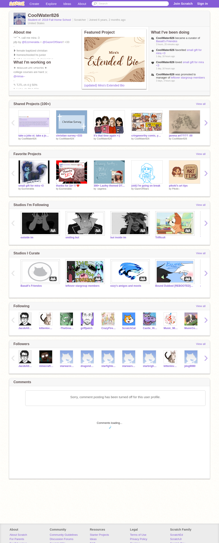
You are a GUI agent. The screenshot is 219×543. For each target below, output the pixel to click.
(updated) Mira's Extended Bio (104, 85)
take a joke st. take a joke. (34, 135)
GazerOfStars (142, 188)
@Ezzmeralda (30, 42)
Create (34, 4)
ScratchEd (176, 534)
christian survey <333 (69, 135)
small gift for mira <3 (31, 185)
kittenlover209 (46, 328)
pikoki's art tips (178, 185)
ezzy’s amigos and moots (125, 285)
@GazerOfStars (52, 42)
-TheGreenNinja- (67, 328)
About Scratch (18, 534)
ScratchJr (176, 539)
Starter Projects (99, 534)
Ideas (67, 4)
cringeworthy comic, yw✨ (147, 135)
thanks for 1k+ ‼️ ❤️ (68, 185)
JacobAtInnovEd (25, 328)
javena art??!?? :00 (180, 135)
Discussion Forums (61, 539)
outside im (27, 237)
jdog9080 (189, 366)
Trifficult (160, 237)
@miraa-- (19, 76)
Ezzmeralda (28, 188)
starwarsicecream (67, 366)
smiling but (72, 237)
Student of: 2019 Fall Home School (50, 19)
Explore (51, 4)
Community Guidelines (64, 534)
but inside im (118, 237)
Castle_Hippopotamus (150, 328)
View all (201, 103)
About (82, 4)
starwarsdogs (129, 366)
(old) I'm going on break (145, 185)
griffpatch (86, 328)
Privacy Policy (138, 539)
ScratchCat (129, 328)
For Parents (17, 539)
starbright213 (150, 366)
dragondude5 (88, 366)
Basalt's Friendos (166, 41)
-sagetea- (102, 188)
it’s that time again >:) (107, 135)
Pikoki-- (176, 188)
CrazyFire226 (108, 328)
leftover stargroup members (188, 77)
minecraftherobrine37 (46, 366)
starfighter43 (108, 366)
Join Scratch (183, 3)
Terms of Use (138, 534)
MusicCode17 (191, 328)
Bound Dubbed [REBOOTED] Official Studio (174, 285)
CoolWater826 (29, 138)
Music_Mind (171, 328)
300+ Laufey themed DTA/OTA (109, 185)
